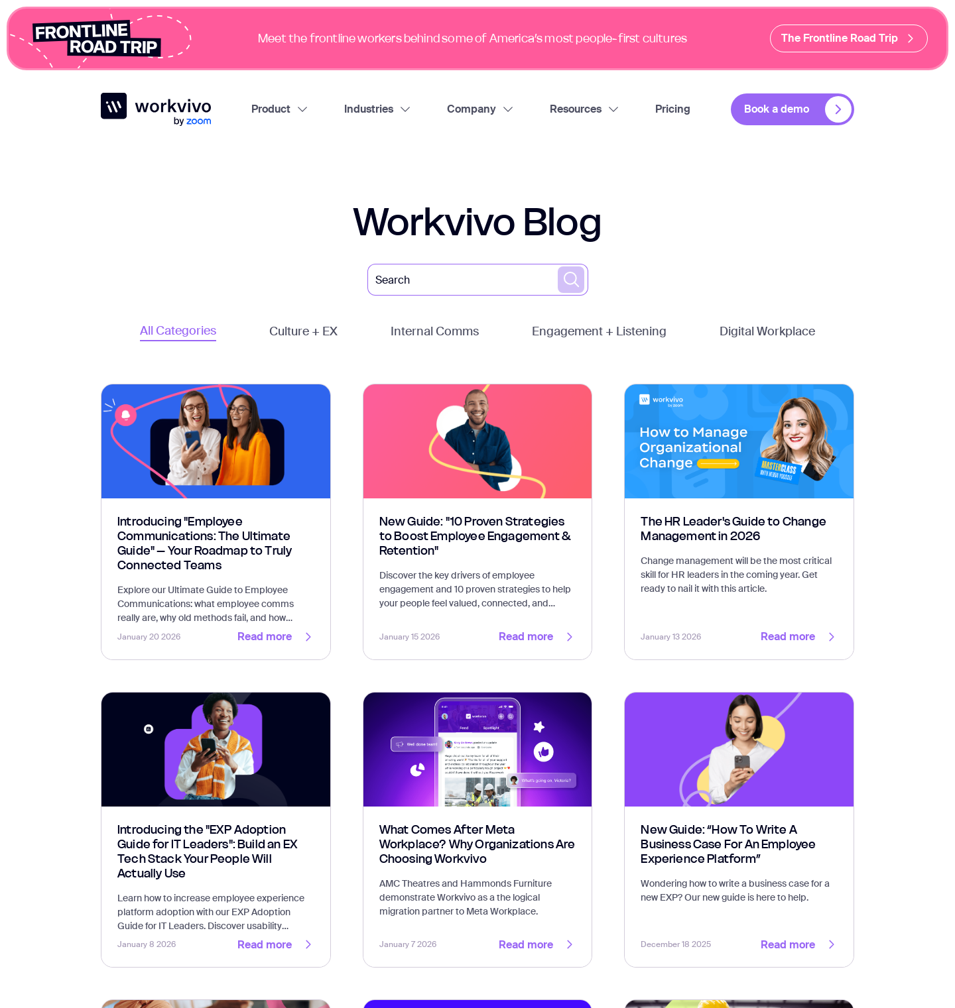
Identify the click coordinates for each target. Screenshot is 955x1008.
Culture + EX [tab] (303, 331)
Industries (378, 109)
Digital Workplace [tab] (767, 331)
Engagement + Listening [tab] (599, 331)
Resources (585, 109)
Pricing (672, 109)
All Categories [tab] (178, 331)
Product (280, 109)
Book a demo (798, 109)
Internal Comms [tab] (435, 331)
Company (481, 109)
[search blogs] (571, 279)
